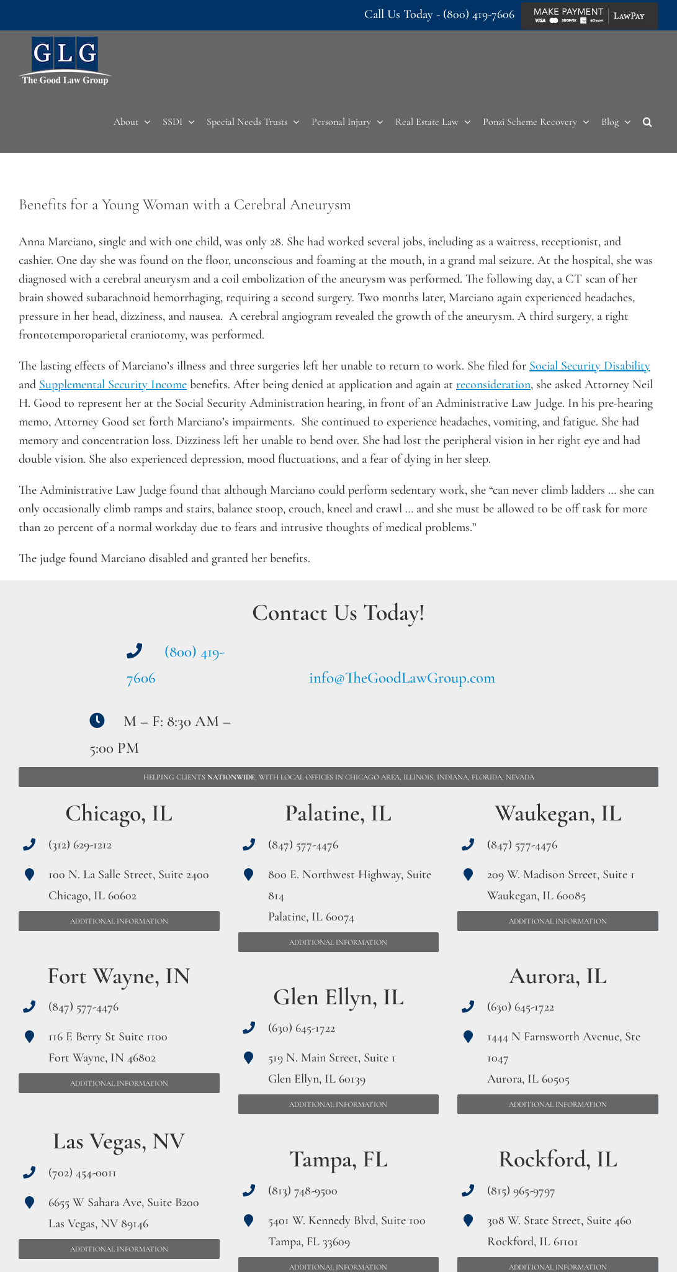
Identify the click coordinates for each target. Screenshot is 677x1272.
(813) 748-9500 (303, 1190)
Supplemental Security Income (113, 384)
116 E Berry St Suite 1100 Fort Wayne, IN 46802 (108, 1047)
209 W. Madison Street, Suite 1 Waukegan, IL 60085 (561, 885)
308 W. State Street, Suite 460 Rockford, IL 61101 (559, 1231)
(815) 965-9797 (521, 1190)
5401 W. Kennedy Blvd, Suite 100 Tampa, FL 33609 (347, 1231)
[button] (647, 121)
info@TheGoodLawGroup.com (402, 677)
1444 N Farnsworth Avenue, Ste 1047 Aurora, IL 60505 (563, 1057)
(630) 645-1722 (301, 1027)
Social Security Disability (589, 365)
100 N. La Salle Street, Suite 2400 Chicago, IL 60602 (128, 885)
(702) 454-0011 (82, 1172)
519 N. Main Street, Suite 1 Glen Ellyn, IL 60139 (332, 1068)
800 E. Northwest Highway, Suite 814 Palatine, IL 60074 (349, 895)
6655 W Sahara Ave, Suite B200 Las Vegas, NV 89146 (123, 1213)
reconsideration (493, 384)
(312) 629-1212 (80, 844)
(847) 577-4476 (83, 1006)
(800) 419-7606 (478, 14)
